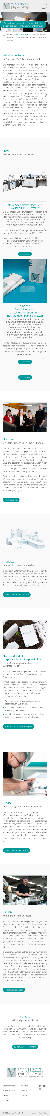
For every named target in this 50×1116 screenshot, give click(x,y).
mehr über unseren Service (16, 850)
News (5, 1095)
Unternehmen (9, 1085)
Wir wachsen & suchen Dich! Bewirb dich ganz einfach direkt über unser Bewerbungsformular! (23, 24)
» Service (33, 37)
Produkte (24, 1085)
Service (24, 1090)
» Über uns (42, 34)
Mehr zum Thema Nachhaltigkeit (18, 726)
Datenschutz (43, 1113)
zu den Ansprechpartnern (25, 1046)
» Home (9, 34)
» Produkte (10, 37)
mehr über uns (11, 500)
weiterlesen (25, 254)
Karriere (24, 1095)
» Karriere (42, 37)
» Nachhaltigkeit (22, 37)
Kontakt (6, 1100)
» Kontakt (10, 40)
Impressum (33, 1113)
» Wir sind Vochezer (21, 34)
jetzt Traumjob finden (14, 990)
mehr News (25, 377)
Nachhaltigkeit (9, 1090)
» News (33, 34)
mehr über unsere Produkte (17, 594)
